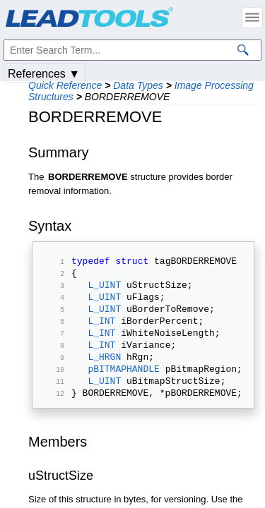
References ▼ (44, 74)
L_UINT (104, 290)
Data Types (138, 85)
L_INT (101, 333)
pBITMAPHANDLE (123, 389)
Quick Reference (65, 85)
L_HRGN (104, 375)
